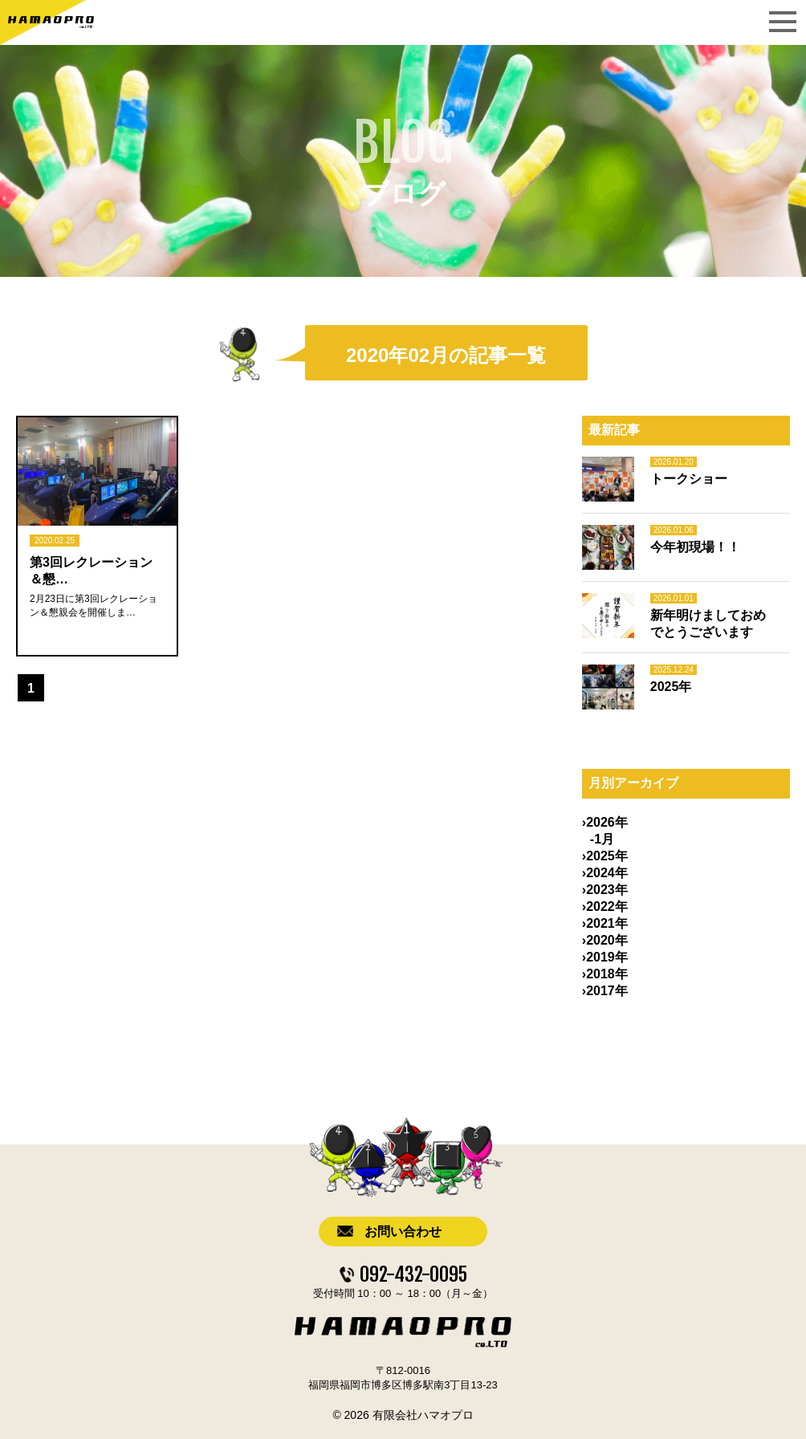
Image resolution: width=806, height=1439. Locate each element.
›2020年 (605, 940)
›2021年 (605, 923)
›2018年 (605, 974)
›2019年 (605, 957)
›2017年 (605, 991)
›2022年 (605, 906)
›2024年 (605, 873)
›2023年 (605, 889)
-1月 (602, 839)
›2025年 (605, 856)
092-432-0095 (413, 1274)
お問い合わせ (403, 1231)
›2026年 (605, 822)
